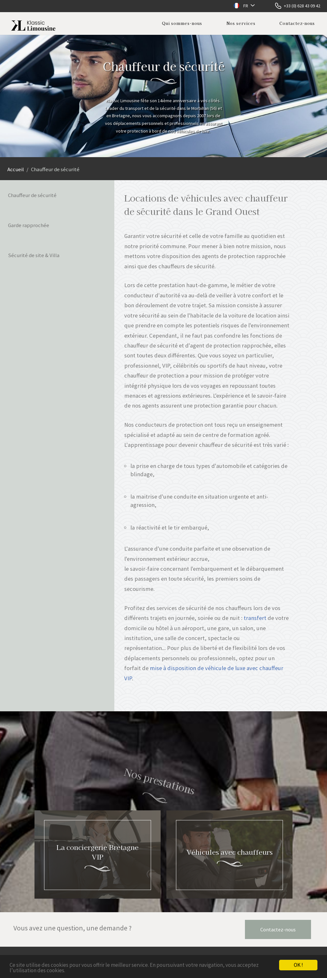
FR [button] (245, 6)
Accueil (15, 169)
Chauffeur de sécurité (32, 195)
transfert (255, 618)
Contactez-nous (297, 23)
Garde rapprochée (28, 225)
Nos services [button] (240, 23)
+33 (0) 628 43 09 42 (302, 6)
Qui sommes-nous (182, 23)
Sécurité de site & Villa (33, 255)
